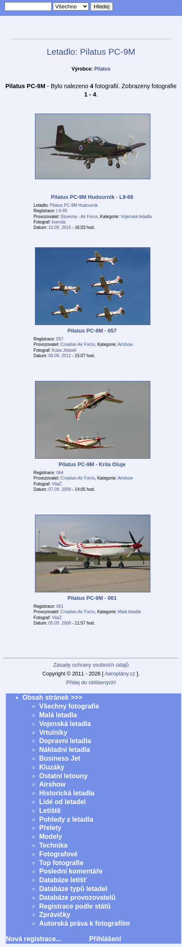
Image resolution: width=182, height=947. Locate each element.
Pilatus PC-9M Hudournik (74, 205)
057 (59, 339)
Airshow (124, 344)
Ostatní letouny (63, 775)
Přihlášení (105, 938)
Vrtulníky (53, 732)
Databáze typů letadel (73, 888)
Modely (50, 836)
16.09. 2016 (59, 227)
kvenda (58, 222)
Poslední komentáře (70, 871)
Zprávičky (54, 914)
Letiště (50, 810)
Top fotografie (61, 862)
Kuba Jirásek (64, 350)
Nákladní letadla (64, 749)
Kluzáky (51, 767)
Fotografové (58, 854)
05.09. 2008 (59, 623)
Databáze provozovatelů (77, 897)
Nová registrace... (33, 938)
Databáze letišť (63, 880)
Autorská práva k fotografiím (84, 923)
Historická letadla (67, 793)
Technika (53, 845)
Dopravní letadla (65, 740)
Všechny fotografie (69, 706)
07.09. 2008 (59, 489)
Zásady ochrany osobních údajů (91, 665)
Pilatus (102, 69)
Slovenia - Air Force (78, 216)
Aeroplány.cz (120, 673)
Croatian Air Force (77, 344)
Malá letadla (129, 611)
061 (59, 606)
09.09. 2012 (59, 355)
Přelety (50, 827)
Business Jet (59, 758)
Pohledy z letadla (66, 819)
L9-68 (61, 210)
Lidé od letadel (62, 801)
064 (59, 472)
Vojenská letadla (136, 216)
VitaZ (57, 484)
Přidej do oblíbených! (91, 682)
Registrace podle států (75, 906)
